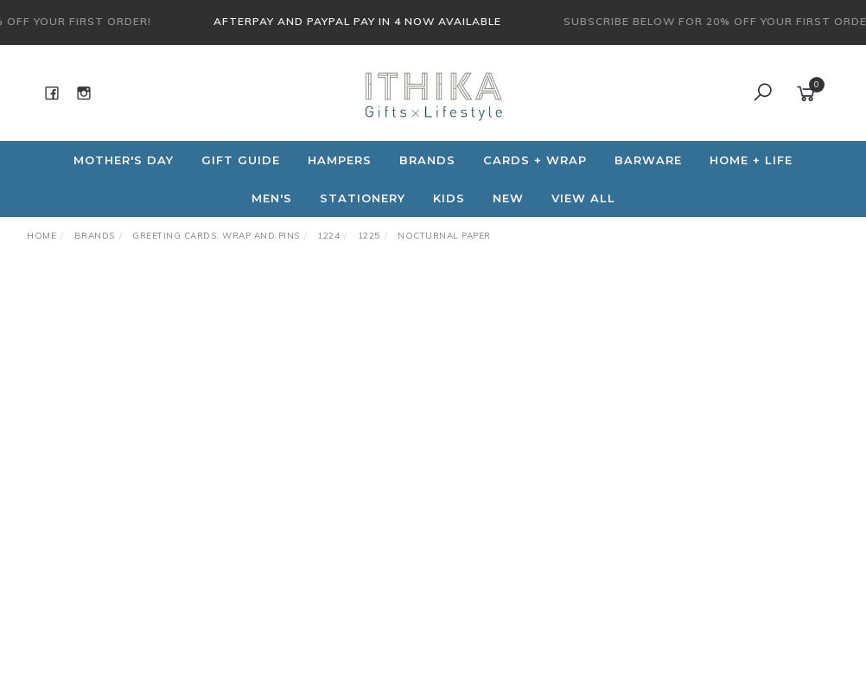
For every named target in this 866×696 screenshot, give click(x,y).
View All (583, 198)
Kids (449, 198)
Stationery (362, 198)
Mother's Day (123, 160)
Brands (427, 160)
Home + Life (751, 160)
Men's (272, 198)
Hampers (340, 160)
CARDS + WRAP (535, 160)
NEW (508, 198)
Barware (648, 160)
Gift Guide (240, 160)
